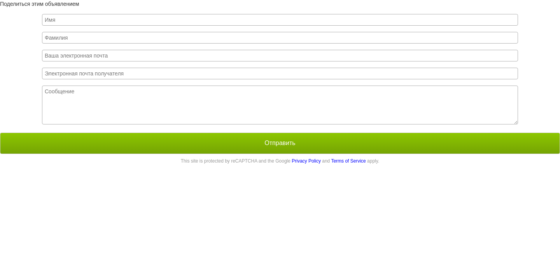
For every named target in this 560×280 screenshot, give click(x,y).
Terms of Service (348, 161)
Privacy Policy (306, 161)
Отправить (279, 143)
